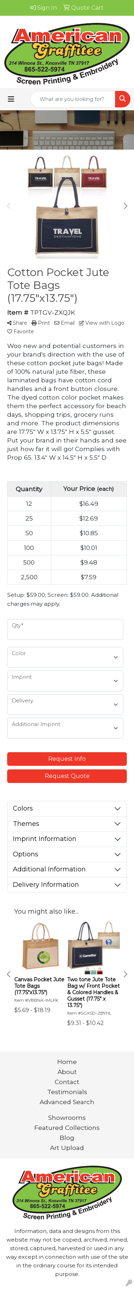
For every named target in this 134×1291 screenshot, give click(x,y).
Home (67, 1061)
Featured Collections (67, 1127)
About (67, 1071)
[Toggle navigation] (11, 99)
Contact (67, 1081)
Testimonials (67, 1092)
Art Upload (67, 1147)
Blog (67, 1137)
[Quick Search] (72, 99)
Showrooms (67, 1117)
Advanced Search (67, 1102)
